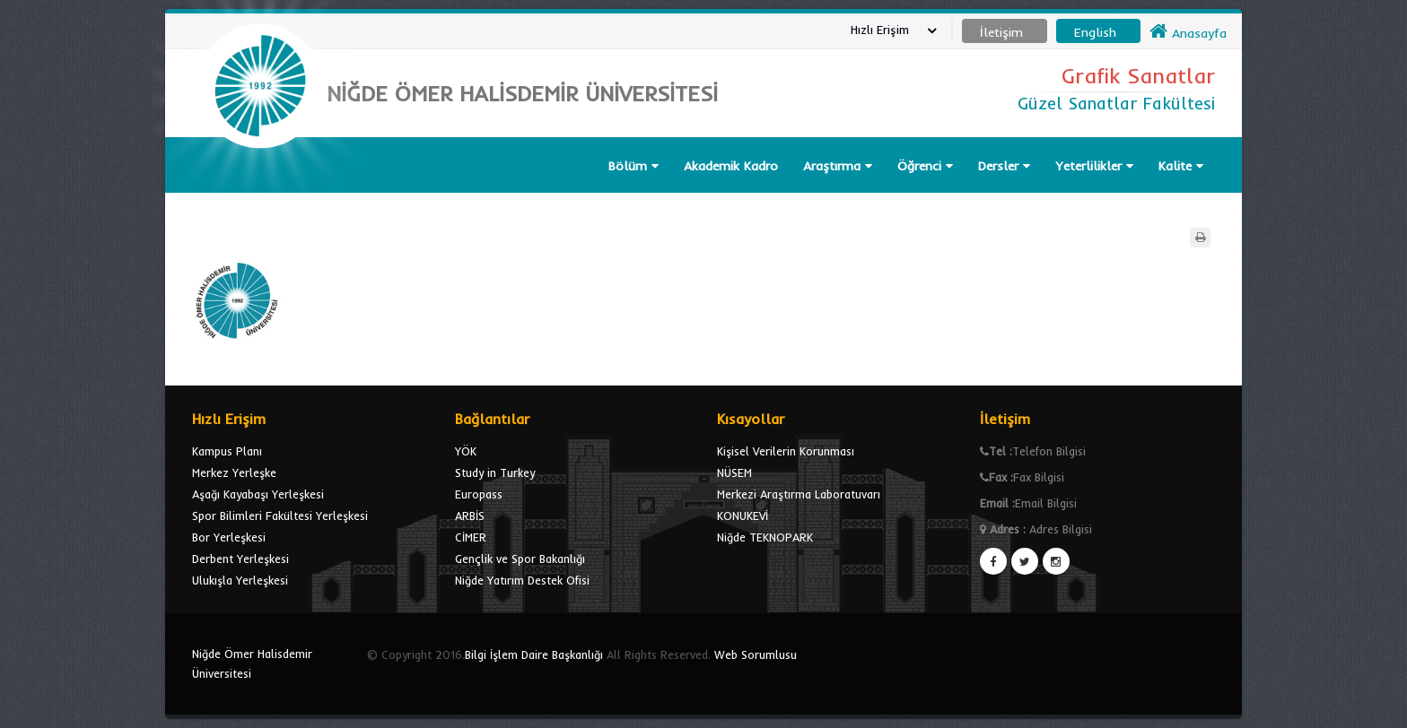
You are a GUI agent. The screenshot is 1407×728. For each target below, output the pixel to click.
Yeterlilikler (1094, 166)
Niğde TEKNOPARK (765, 537)
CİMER (470, 537)
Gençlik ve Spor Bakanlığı (520, 558)
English (1095, 32)
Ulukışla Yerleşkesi (240, 580)
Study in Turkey (495, 472)
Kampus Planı (227, 451)
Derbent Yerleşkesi (240, 558)
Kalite (1180, 166)
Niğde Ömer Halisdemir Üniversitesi (252, 663)
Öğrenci (925, 166)
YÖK (465, 451)
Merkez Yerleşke (234, 472)
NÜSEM (734, 472)
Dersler (1004, 166)
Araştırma (837, 166)
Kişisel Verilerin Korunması (785, 451)
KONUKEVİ (742, 515)
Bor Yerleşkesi (229, 537)
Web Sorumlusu (755, 654)
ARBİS (470, 515)
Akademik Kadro (731, 166)
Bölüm (633, 166)
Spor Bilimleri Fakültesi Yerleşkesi (280, 515)
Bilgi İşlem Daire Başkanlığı (534, 654)
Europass (478, 494)
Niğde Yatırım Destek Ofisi (522, 580)
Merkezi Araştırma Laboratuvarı (798, 494)
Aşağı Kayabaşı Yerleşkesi (258, 494)
